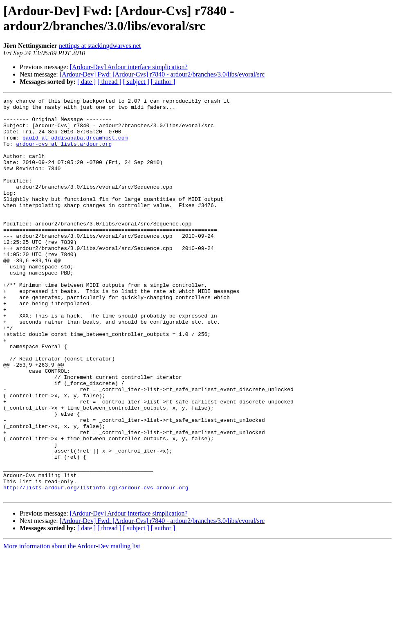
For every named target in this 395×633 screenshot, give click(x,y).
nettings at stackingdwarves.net (100, 45)
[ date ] (86, 81)
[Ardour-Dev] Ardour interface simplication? (129, 66)
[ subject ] (136, 81)
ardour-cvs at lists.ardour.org (64, 153)
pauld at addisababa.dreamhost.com (75, 146)
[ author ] (163, 81)
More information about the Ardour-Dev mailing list (71, 625)
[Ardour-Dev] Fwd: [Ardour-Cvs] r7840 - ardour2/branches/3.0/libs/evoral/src (162, 74)
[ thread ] (109, 81)
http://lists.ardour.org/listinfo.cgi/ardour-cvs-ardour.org (95, 566)
